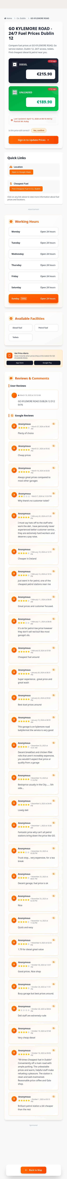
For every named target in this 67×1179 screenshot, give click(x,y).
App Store (19, 363)
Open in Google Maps (21, 172)
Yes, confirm (38, 130)
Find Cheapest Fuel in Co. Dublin (26, 188)
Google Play (47, 363)
